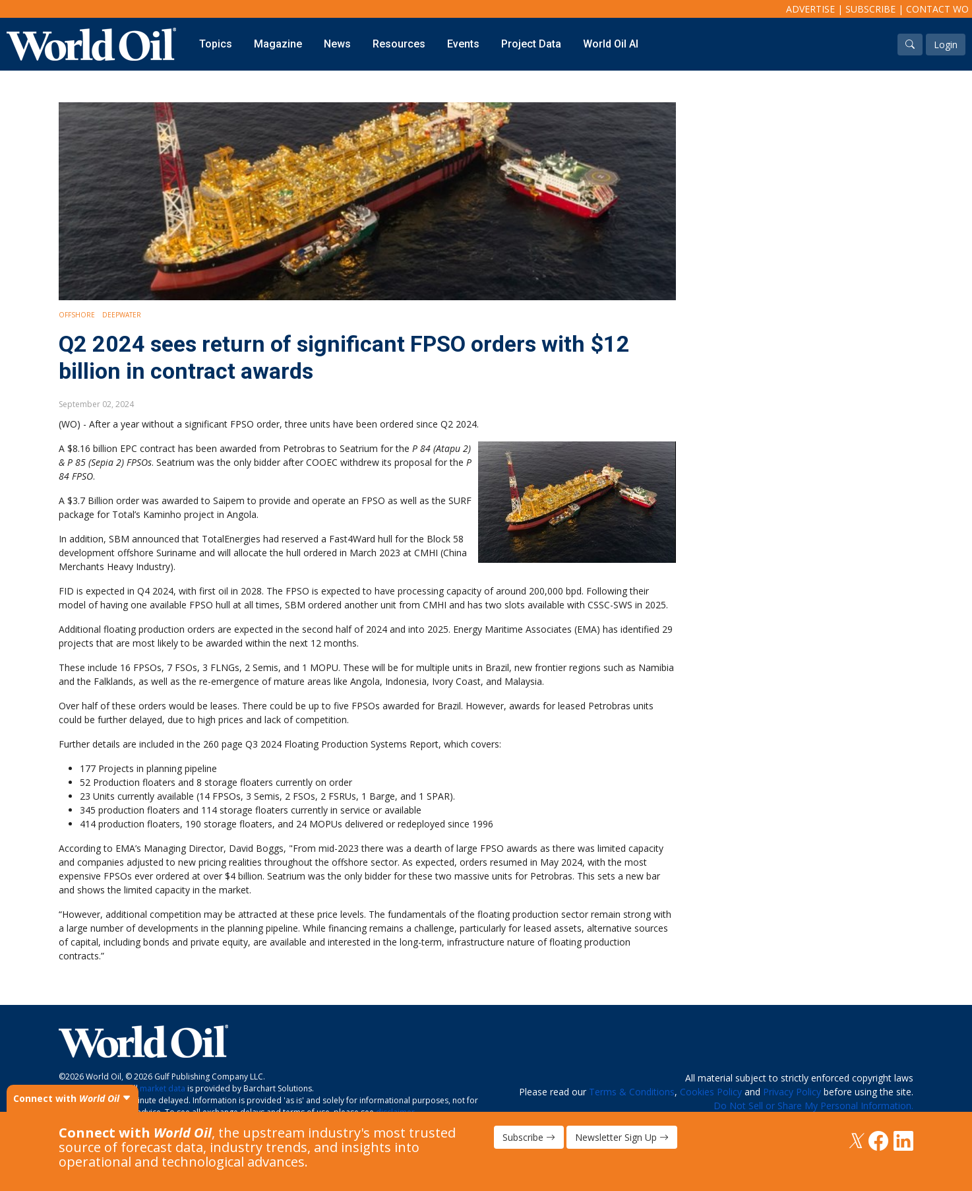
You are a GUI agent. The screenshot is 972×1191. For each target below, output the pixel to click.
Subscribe (870, 9)
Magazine (278, 44)
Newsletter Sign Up (622, 1137)
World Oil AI (610, 44)
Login (945, 44)
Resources (399, 44)
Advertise (810, 9)
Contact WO (937, 9)
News (337, 44)
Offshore (77, 314)
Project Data (531, 44)
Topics (215, 44)
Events (463, 44)
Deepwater (121, 314)
